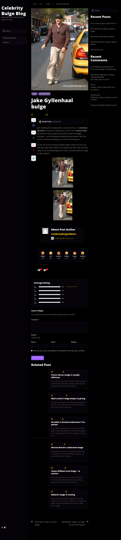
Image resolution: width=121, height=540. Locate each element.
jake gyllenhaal (44, 94)
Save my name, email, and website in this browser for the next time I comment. (59, 351)
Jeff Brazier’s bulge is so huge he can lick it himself (104, 98)
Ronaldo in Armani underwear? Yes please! (68, 423)
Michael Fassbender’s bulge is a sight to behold (104, 43)
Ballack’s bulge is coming (63, 494)
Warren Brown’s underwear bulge (67, 447)
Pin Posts (6, 42)
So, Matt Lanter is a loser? (100, 79)
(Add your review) (72, 286)
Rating (33, 335)
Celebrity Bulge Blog (13, 10)
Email (53, 342)
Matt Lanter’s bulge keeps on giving (68, 398)
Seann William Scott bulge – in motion (65, 472)
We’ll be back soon (97, 50)
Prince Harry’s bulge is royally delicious (65, 376)
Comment (35, 320)
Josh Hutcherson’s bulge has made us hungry (103, 30)
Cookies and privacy (9, 38)
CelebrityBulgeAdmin (39, 115)
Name (33, 342)
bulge (34, 94)
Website (74, 342)
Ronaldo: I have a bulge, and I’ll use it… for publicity (103, 88)
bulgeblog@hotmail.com (62, 238)
